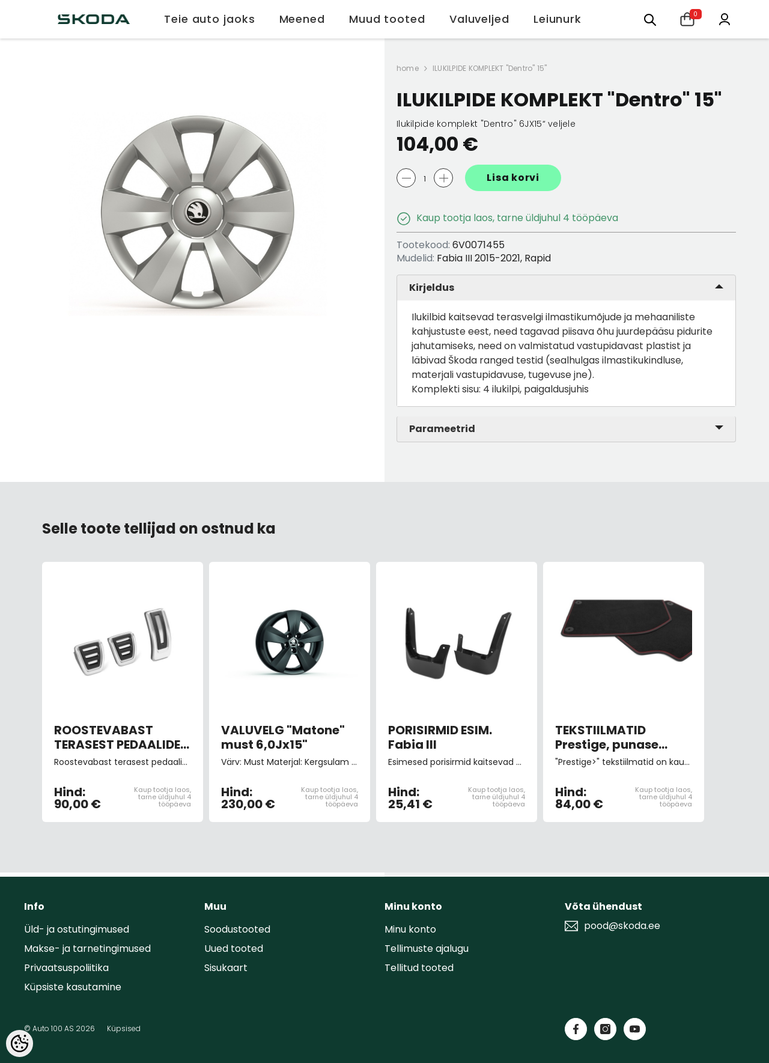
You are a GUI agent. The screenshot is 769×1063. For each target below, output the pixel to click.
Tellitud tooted (419, 968)
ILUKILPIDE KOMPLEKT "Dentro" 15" (490, 68)
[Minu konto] (724, 18)
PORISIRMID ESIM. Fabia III (440, 737)
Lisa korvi (513, 177)
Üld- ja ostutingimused (76, 929)
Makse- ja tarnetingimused (87, 948)
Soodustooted (237, 929)
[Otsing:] (650, 19)
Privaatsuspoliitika (66, 968)
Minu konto (410, 929)
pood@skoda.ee (622, 926)
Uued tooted (233, 948)
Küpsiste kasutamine (72, 987)
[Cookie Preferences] (19, 1043)
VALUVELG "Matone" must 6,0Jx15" (283, 737)
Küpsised (124, 1028)
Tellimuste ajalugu (426, 948)
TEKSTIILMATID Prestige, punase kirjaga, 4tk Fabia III (616, 737)
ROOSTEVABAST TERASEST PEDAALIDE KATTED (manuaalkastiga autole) (117, 737)
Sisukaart (226, 968)
